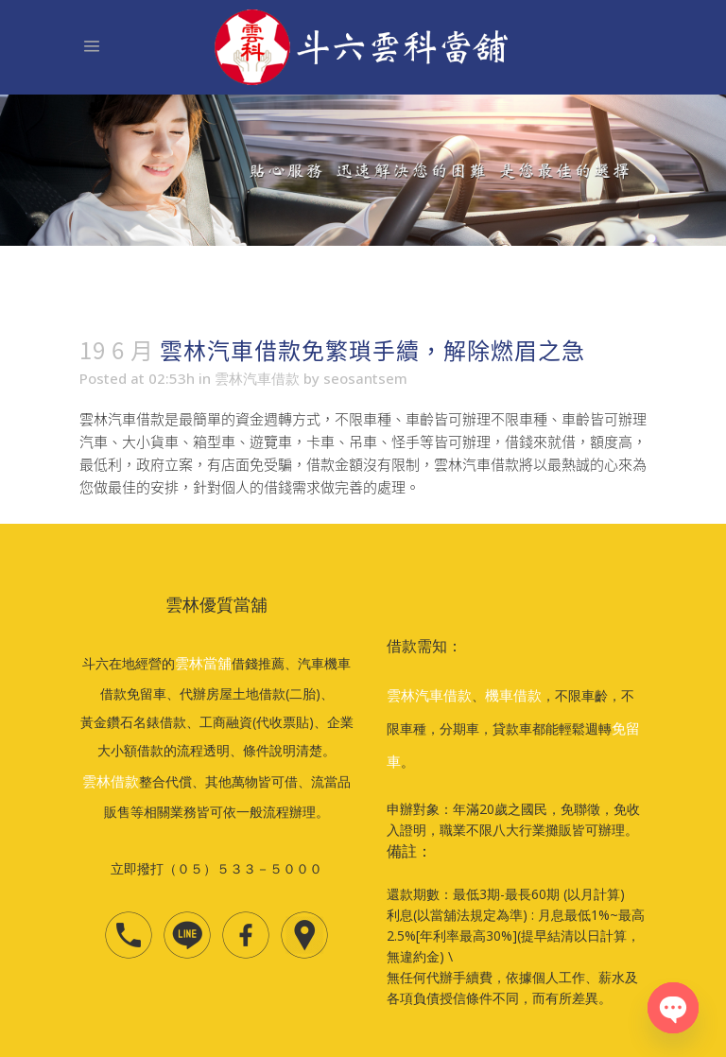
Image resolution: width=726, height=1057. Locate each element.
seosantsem (365, 378)
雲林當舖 (203, 662)
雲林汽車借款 (257, 378)
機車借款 (513, 694)
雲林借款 (110, 780)
